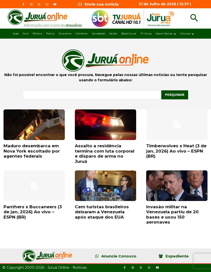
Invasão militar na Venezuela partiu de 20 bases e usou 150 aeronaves (172, 214)
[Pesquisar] (174, 94)
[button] (194, 18)
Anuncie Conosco (118, 256)
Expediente (177, 256)
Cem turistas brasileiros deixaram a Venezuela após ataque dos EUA (102, 212)
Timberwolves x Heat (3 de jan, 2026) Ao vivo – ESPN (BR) (176, 151)
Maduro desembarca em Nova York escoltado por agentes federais (32, 151)
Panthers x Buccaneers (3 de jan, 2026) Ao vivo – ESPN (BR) (33, 212)
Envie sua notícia (102, 4)
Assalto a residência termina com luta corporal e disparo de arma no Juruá (104, 153)
